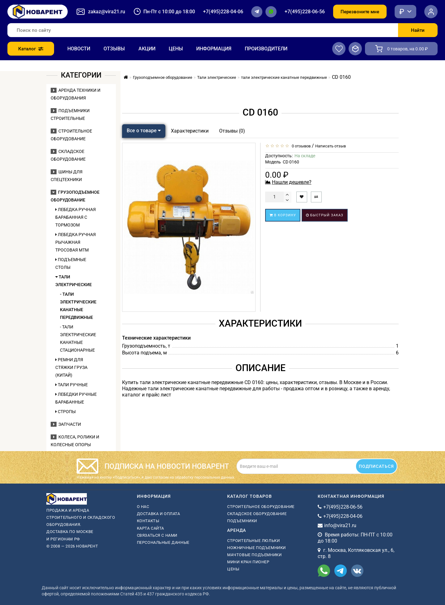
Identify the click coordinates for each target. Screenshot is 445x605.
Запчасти (66, 424)
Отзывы (114, 49)
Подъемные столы (70, 263)
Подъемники (242, 520)
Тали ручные (71, 384)
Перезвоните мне (360, 12)
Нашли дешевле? (292, 182)
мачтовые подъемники (254, 554)
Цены (176, 49)
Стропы (65, 411)
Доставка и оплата (158, 513)
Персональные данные (163, 542)
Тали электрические (73, 280)
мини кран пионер (248, 562)
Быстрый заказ (324, 215)
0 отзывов (300, 146)
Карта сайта (150, 528)
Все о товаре (144, 130)
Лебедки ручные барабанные (76, 398)
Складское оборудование (256, 513)
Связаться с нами (157, 535)
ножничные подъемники (256, 547)
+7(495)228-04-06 (223, 12)
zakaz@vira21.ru (106, 12)
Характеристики (190, 131)
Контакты (148, 520)
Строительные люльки (253, 540)
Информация (213, 49)
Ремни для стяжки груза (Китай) (71, 367)
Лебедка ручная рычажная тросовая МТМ (75, 242)
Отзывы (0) (232, 131)
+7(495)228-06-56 (305, 12)
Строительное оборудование (261, 506)
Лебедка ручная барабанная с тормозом (75, 217)
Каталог (30, 49)
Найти (418, 30)
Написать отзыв (330, 146)
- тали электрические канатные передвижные (78, 306)
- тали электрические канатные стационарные (78, 338)
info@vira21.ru (340, 525)
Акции (146, 49)
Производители (266, 49)
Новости (78, 49)
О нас (143, 506)
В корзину (282, 215)
